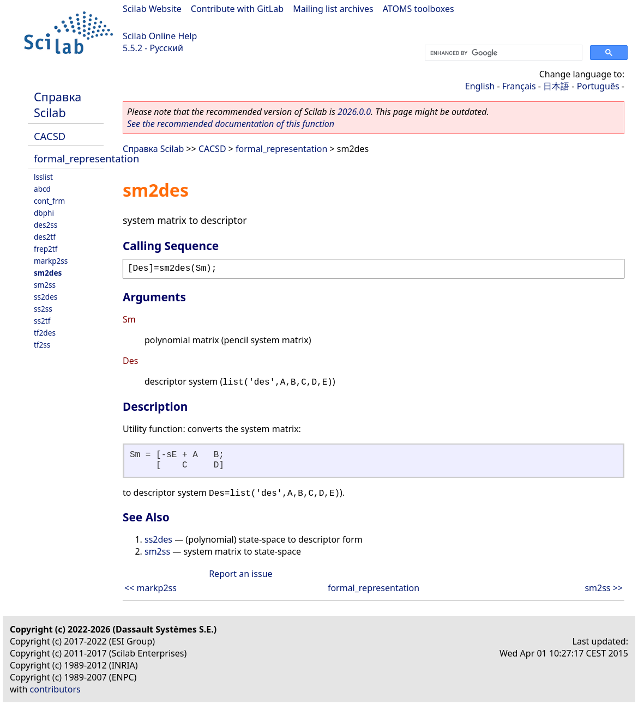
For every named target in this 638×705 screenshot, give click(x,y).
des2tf (45, 237)
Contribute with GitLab (237, 9)
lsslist (43, 177)
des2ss (45, 225)
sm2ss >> (604, 588)
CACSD (49, 136)
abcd (42, 189)
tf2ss (42, 344)
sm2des (48, 273)
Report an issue (240, 574)
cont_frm (49, 201)
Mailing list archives (333, 9)
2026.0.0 (354, 112)
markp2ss (51, 261)
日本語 (556, 86)
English (480, 86)
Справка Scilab (57, 104)
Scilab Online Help (160, 36)
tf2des (45, 332)
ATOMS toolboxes (418, 9)
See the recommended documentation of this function (230, 124)
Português (598, 86)
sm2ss (45, 284)
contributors (55, 689)
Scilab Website (152, 9)
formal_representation (86, 158)
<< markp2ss (150, 588)
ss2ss (43, 308)
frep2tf (45, 249)
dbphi (44, 213)
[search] (502, 53)
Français (519, 86)
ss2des (45, 296)
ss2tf (42, 320)
